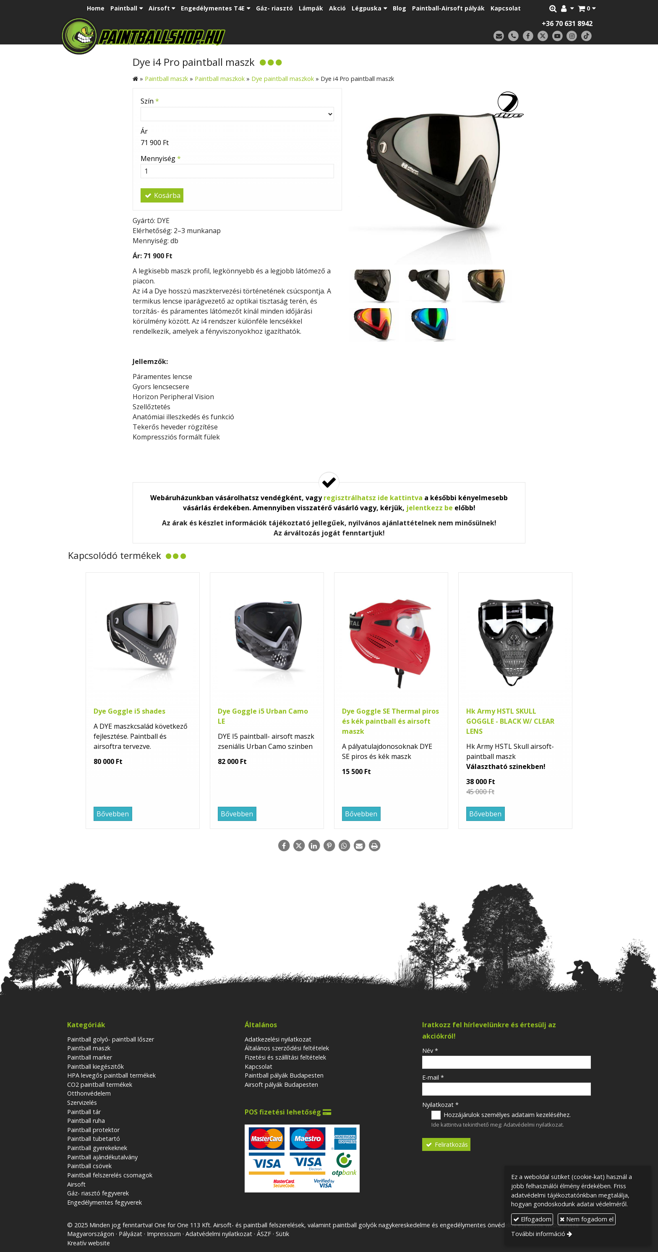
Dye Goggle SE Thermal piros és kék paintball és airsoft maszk (390, 721)
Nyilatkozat (440, 1105)
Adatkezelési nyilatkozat (278, 1039)
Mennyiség (161, 158)
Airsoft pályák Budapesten (281, 1084)
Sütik (282, 1234)
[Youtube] (557, 36)
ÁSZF (264, 1234)
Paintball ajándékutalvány (102, 1157)
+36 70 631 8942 (567, 23)
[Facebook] (528, 36)
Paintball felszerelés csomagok (109, 1175)
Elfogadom (532, 1219)
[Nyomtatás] (374, 845)
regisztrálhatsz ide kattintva (373, 497)
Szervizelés (82, 1103)
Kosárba (162, 195)
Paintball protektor (93, 1130)
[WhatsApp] (344, 845)
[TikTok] (586, 36)
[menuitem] (95, 8)
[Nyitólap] (202, 36)
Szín (150, 101)
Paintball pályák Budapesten (284, 1075)
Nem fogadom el (587, 1219)
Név (430, 1051)
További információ (538, 1234)
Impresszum (164, 1234)
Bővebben (113, 813)
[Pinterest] (329, 845)
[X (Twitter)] (543, 36)
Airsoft (76, 1184)
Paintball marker (89, 1057)
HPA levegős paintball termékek (111, 1075)
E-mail (433, 1077)
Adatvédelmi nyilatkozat (533, 1124)
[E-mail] (499, 36)
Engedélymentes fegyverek (104, 1202)
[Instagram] (572, 36)
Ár (144, 131)
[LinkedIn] (314, 845)
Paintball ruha (86, 1121)
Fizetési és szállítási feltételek (285, 1057)
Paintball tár (84, 1112)
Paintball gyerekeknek (97, 1148)
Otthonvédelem (89, 1093)
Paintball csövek (89, 1166)
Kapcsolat (258, 1066)
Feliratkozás (446, 1144)
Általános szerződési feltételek (287, 1048)
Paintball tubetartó (93, 1139)
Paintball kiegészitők (95, 1066)
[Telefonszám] (513, 36)
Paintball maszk (88, 1048)
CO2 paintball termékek (99, 1084)
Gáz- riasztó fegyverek (98, 1193)
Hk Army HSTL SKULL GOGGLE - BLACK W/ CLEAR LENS (510, 721)
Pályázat (130, 1234)
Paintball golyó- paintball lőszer (110, 1039)
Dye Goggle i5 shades (129, 711)
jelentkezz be (429, 507)
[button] (587, 8)
